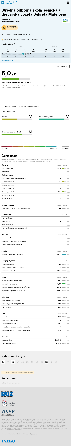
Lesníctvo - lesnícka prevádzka (12, 54)
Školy (19, 434)
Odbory (25, 434)
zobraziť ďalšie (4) (7, 60)
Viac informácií (16, 87)
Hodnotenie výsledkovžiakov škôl (12, 2)
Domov (4, 434)
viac (17, 21)
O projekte (33, 434)
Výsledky (12, 434)
